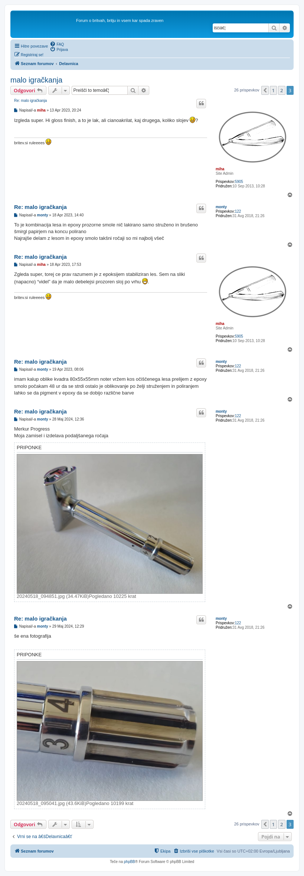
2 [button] (281, 90)
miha (220, 169)
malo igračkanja (36, 80)
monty (221, 207)
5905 (239, 182)
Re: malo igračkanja (30, 101)
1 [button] (273, 90)
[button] (265, 90)
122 (238, 211)
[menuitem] (57, 43)
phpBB (129, 862)
